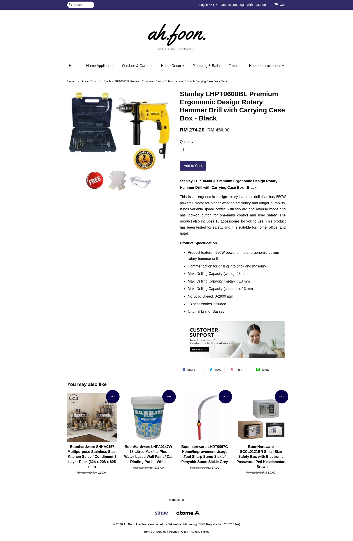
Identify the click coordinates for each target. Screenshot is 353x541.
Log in (203, 5)
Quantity (186, 142)
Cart (283, 5)
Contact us (176, 499)
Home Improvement (266, 66)
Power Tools (89, 81)
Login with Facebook (252, 5)
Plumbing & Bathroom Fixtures (216, 66)
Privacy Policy (178, 531)
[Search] (80, 5)
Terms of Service (155, 531)
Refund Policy (199, 531)
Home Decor (173, 66)
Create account (227, 5)
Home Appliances (100, 66)
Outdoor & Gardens (137, 66)
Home (74, 66)
